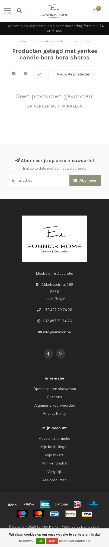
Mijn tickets (54, 455)
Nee (52, 541)
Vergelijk (54, 471)
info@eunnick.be (57, 332)
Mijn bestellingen (54, 446)
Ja (40, 541)
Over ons (54, 397)
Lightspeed (90, 526)
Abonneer (85, 180)
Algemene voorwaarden (54, 405)
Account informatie (54, 438)
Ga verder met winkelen (55, 106)
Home (21, 41)
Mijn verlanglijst (55, 463)
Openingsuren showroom (54, 389)
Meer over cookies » (74, 541)
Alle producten (54, 480)
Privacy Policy (54, 413)
